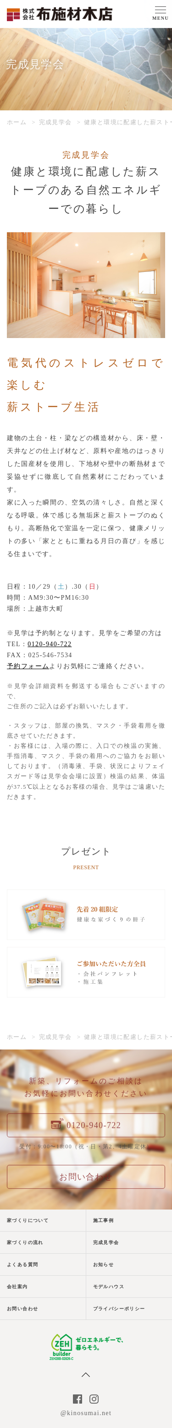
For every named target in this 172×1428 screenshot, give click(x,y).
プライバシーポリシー (119, 1308)
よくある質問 (22, 1264)
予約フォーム (28, 666)
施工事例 (103, 1220)
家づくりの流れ (25, 1242)
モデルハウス (108, 1286)
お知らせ (103, 1264)
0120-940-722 (50, 644)
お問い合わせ (22, 1308)
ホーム (17, 122)
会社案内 (17, 1286)
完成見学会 (55, 122)
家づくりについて (28, 1220)
